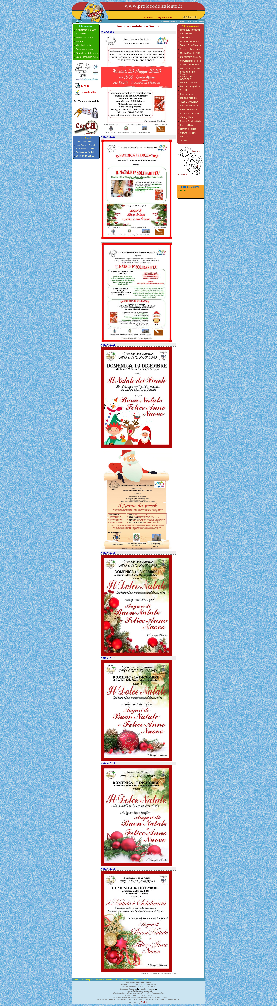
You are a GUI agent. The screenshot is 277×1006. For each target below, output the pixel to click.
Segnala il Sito (164, 17)
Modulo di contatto (84, 45)
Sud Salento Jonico (85, 156)
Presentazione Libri (189, 105)
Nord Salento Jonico (85, 149)
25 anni (183, 140)
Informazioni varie (84, 37)
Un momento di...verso (191, 57)
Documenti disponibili (190, 68)
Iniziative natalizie (188, 98)
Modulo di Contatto (104, 980)
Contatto (148, 17)
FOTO (183, 190)
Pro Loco (86, 30)
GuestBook (147, 980)
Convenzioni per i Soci (190, 61)
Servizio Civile (186, 125)
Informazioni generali (190, 30)
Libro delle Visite (87, 53)
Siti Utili (183, 90)
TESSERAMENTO (189, 102)
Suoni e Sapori (187, 94)
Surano (182, 22)
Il (81, 33)
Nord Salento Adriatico (86, 145)
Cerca (135, 980)
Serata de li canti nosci (191, 49)
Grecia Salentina (84, 141)
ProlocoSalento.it (169, 22)
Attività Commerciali (189, 65)
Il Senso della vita (188, 109)
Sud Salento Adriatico (86, 152)
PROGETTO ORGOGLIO (186, 78)
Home (75, 980)
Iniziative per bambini (190, 41)
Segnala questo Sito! (86, 49)
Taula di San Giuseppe (191, 45)
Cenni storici (186, 33)
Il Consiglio (87, 980)
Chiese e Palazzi (188, 37)
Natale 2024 (186, 137)
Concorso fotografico (190, 86)
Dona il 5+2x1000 (188, 82)
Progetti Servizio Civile (190, 121)
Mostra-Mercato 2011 (190, 53)
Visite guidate (186, 117)
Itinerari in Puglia (188, 129)
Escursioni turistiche (189, 113)
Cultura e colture (188, 133)
